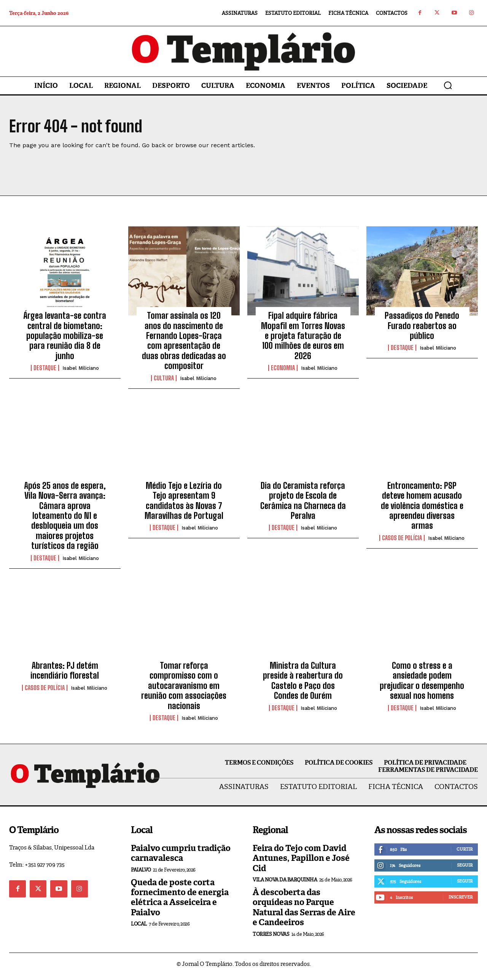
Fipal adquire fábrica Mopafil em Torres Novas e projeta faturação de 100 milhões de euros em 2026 (303, 335)
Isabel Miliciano (80, 368)
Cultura (164, 378)
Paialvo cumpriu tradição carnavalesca (181, 853)
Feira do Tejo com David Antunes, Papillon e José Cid (301, 858)
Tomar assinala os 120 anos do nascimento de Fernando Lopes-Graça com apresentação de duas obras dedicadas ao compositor (184, 340)
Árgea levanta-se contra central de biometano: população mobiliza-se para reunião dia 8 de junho (64, 335)
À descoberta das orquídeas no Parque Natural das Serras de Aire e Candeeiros (304, 907)
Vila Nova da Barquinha (285, 879)
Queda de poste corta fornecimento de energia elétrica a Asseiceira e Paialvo (180, 897)
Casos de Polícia (402, 538)
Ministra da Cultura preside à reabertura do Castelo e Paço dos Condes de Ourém (303, 680)
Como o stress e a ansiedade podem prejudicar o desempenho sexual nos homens (422, 680)
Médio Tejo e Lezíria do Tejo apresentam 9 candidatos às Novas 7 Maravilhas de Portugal (184, 500)
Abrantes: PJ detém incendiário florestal (64, 670)
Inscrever (461, 897)
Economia (283, 368)
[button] (448, 85)
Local (139, 924)
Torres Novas (271, 934)
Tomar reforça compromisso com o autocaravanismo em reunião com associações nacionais (183, 685)
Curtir (465, 849)
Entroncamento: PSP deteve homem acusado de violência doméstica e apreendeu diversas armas (422, 505)
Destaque (44, 368)
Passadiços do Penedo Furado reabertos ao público (422, 325)
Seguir (465, 865)
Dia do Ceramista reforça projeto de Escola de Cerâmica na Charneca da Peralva (303, 500)
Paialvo (141, 870)
